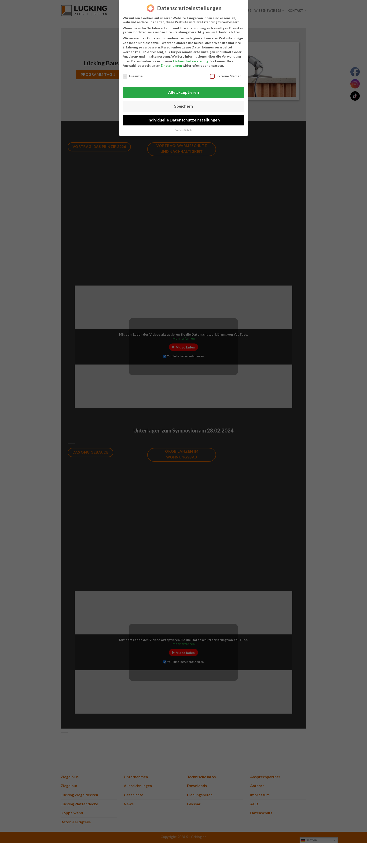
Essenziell (133, 74)
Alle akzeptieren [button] (183, 90)
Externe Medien (225, 74)
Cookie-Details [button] (183, 127)
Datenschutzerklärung (190, 59)
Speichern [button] (183, 103)
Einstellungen (171, 63)
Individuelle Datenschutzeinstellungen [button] (183, 117)
